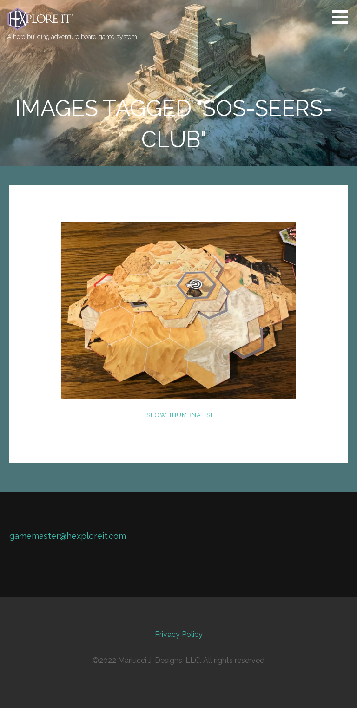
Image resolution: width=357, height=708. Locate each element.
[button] (343, 17)
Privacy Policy (179, 634)
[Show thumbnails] (178, 415)
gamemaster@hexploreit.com (67, 536)
